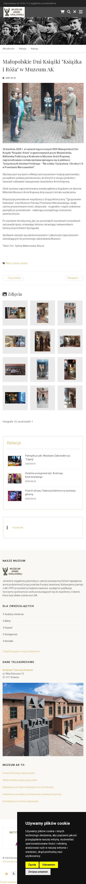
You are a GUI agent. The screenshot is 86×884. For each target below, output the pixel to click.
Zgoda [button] (32, 864)
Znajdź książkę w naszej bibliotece (21, 651)
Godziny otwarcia (13, 614)
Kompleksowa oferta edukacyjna (20, 801)
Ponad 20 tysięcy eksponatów (19, 773)
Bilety (7, 621)
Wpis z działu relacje (17, 263)
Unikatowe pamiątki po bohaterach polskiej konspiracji (32, 794)
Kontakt (8, 641)
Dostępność (10, 634)
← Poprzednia (13, 278)
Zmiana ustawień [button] (38, 871)
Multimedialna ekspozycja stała (20, 780)
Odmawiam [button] (48, 864)
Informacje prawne (12, 861)
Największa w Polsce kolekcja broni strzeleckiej (28, 787)
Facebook (18, 527)
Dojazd (7, 627)
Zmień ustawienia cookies (14, 882)
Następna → (74, 278)
